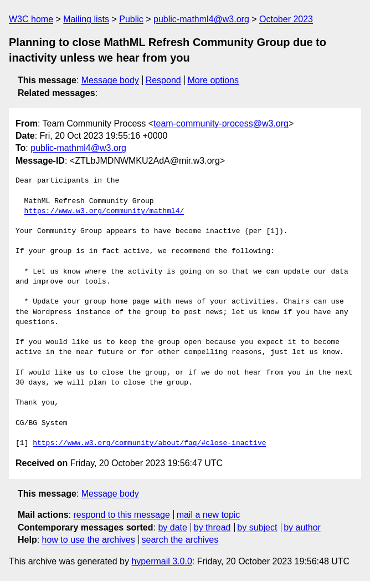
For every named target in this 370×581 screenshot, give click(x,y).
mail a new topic (208, 514)
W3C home (31, 19)
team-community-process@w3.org (221, 123)
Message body (110, 80)
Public (131, 19)
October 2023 (286, 19)
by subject (257, 527)
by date (172, 527)
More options (213, 80)
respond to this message (121, 514)
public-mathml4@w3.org (201, 19)
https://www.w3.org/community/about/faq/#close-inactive (149, 443)
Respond (163, 80)
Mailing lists (86, 19)
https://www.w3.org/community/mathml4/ (104, 211)
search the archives (180, 539)
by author (302, 527)
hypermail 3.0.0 (161, 561)
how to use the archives (88, 539)
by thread (212, 527)
